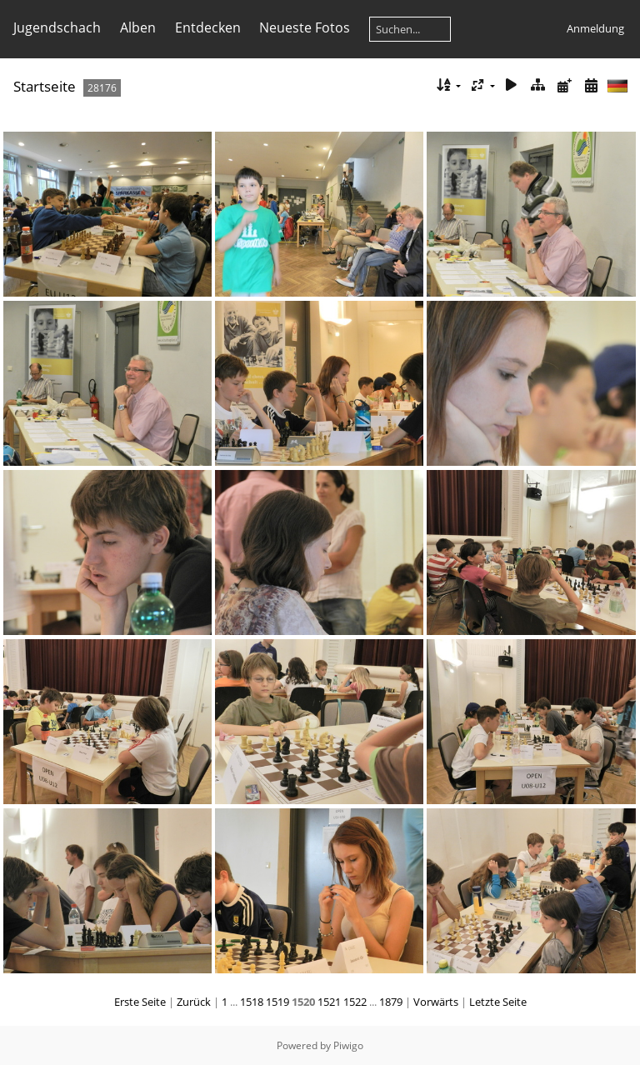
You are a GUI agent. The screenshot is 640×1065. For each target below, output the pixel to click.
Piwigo (348, 1045)
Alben (138, 27)
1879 (390, 1001)
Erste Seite (140, 1001)
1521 (329, 1001)
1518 (251, 1001)
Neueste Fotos (304, 27)
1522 (355, 1001)
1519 (277, 1001)
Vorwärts (435, 1001)
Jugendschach (57, 27)
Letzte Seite (498, 1001)
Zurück (194, 1001)
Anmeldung (595, 28)
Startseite (44, 86)
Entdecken (208, 27)
